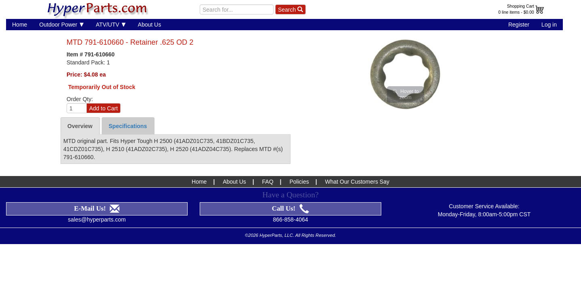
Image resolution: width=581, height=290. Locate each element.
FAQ (268, 181)
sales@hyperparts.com (96, 219)
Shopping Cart (520, 6)
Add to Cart (103, 108)
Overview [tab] (79, 126)
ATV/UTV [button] (111, 24)
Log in (549, 24)
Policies (299, 181)
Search (290, 9)
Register (518, 24)
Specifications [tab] (128, 126)
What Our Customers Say (357, 181)
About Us (149, 24)
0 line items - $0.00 (516, 12)
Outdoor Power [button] (61, 24)
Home (19, 24)
